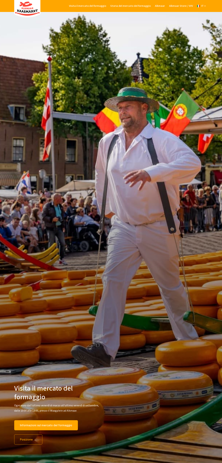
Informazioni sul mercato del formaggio (46, 425)
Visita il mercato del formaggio (87, 6)
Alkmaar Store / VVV (181, 6)
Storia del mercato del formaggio (130, 6)
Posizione (26, 439)
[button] (201, 6)
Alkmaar (160, 6)
